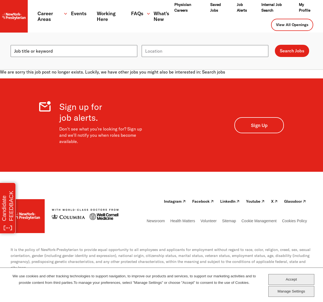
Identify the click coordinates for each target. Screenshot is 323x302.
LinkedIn (230, 201)
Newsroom (156, 221)
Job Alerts (242, 7)
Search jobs (213, 72)
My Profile (304, 7)
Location (150, 43)
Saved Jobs (215, 7)
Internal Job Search (271, 7)
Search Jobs (292, 50)
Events (78, 13)
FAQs (137, 13)
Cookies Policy (294, 221)
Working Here (106, 16)
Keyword (19, 43)
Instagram (175, 201)
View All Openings (292, 24)
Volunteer (208, 221)
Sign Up (259, 125)
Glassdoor (295, 201)
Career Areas (45, 16)
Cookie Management (259, 221)
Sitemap (229, 221)
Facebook (203, 201)
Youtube (255, 201)
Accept (291, 279)
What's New (161, 16)
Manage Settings (291, 291)
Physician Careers (182, 7)
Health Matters (182, 221)
